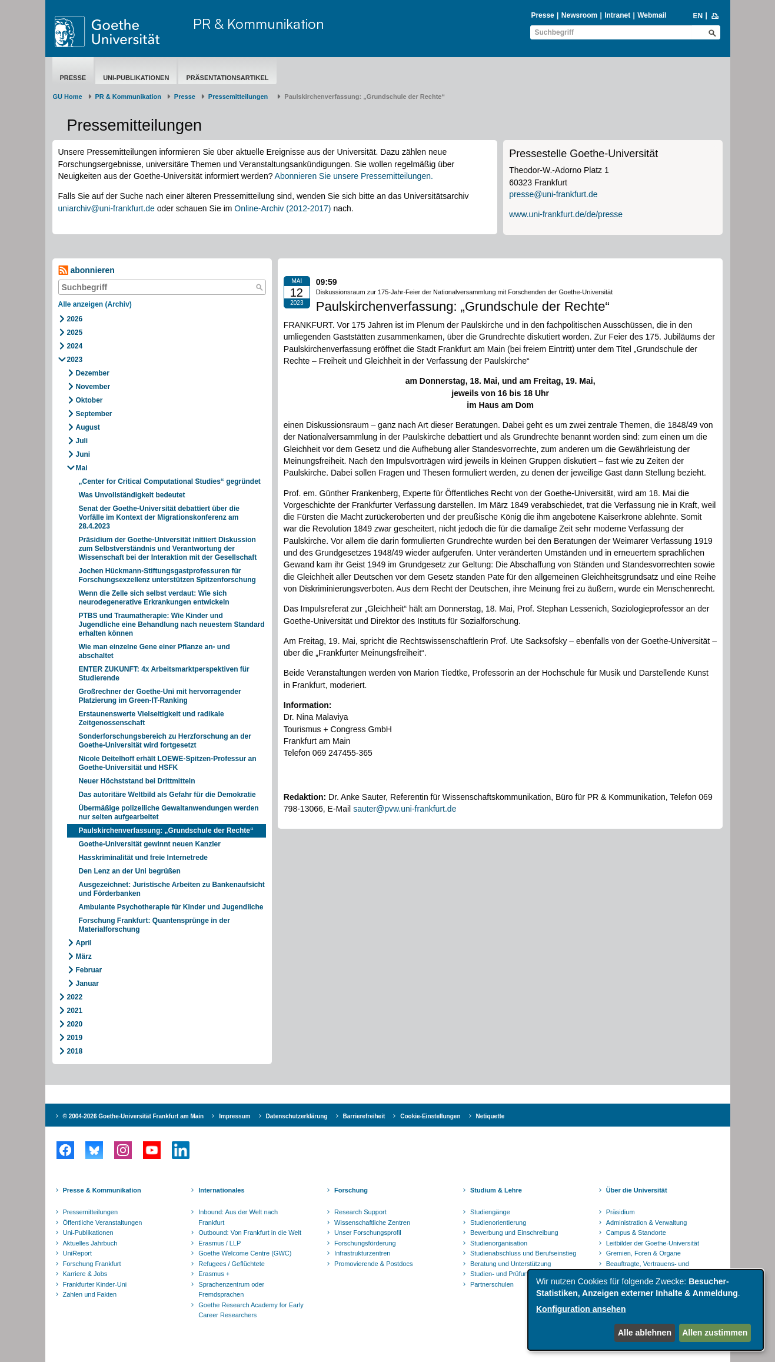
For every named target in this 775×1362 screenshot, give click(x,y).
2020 (75, 1024)
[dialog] (645, 1310)
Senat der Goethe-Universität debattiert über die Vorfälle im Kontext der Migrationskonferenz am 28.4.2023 (159, 517)
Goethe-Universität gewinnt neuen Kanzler (150, 844)
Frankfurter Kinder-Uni (95, 1284)
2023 (75, 360)
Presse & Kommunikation (102, 1190)
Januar (87, 983)
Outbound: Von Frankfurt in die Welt (249, 1232)
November (93, 387)
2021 (75, 1010)
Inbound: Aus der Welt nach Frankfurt (238, 1217)
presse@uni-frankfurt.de (553, 194)
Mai (82, 468)
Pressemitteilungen (90, 1211)
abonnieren (86, 270)
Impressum (234, 1116)
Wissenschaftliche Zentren (372, 1222)
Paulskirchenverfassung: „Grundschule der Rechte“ (166, 830)
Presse (542, 15)
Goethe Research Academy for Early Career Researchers (251, 1310)
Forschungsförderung (365, 1243)
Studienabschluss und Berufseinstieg (523, 1253)
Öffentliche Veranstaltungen (102, 1222)
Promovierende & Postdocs (373, 1263)
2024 (75, 346)
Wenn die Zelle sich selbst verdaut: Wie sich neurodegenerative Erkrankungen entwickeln (154, 597)
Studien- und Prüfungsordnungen (518, 1273)
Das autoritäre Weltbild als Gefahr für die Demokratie (167, 794)
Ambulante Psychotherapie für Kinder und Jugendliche (171, 907)
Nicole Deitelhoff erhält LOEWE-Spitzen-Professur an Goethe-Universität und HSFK (168, 763)
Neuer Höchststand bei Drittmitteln (137, 781)
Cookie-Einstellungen (430, 1116)
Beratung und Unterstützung (510, 1263)
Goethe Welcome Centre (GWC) (244, 1253)
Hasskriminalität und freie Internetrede (143, 857)
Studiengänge (490, 1211)
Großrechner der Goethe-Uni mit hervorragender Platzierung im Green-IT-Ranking (160, 696)
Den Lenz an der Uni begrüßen (130, 871)
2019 (75, 1038)
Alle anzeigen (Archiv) (95, 304)
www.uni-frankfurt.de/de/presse (566, 214)
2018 (75, 1051)
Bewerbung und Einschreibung (514, 1232)
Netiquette (490, 1116)
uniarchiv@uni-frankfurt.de (106, 208)
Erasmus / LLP (219, 1243)
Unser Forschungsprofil (367, 1232)
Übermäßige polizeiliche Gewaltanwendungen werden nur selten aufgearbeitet (169, 812)
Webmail (651, 15)
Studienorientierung (498, 1222)
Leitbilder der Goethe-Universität (652, 1243)
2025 (75, 332)
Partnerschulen (492, 1284)
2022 (75, 997)
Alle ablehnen (644, 1332)
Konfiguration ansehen (581, 1309)
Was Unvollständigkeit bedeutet (132, 495)
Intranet (617, 15)
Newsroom (579, 15)
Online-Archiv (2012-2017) (282, 208)
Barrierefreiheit (364, 1116)
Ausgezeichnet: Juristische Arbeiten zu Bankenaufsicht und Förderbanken (172, 889)
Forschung (351, 1190)
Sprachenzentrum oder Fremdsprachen (231, 1289)
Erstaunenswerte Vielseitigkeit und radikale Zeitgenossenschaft (151, 718)
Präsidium (620, 1211)
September (94, 414)
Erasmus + (213, 1273)
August (88, 427)
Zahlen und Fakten (90, 1294)
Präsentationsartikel (227, 77)
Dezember (92, 373)
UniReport (77, 1253)
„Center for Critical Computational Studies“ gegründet (170, 481)
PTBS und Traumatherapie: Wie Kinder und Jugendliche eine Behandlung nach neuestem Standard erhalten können (172, 624)
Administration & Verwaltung (646, 1222)
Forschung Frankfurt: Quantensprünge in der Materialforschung (154, 925)
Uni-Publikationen (136, 77)
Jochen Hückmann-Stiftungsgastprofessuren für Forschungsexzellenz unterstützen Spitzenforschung (168, 575)
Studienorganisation (498, 1243)
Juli (82, 441)
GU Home (67, 96)
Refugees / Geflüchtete (231, 1263)
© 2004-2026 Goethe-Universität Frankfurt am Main (133, 1116)
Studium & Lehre (496, 1190)
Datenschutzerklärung (297, 1116)
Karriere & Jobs (85, 1273)
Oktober (89, 400)
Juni (83, 454)
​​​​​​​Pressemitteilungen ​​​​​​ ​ (240, 96)
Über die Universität (636, 1190)
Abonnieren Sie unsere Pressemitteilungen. (354, 176)
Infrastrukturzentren (362, 1253)
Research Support (360, 1211)
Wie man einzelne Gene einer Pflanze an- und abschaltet (154, 651)
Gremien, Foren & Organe (643, 1253)
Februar (89, 970)
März (84, 956)
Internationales (221, 1190)
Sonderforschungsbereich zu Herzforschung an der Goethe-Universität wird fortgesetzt (165, 740)
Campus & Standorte (636, 1232)
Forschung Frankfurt (92, 1263)
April (84, 943)
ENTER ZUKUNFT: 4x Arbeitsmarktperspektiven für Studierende (164, 673)
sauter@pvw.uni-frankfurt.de (404, 808)
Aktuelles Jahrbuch (90, 1243)
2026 (75, 319)
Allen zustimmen (714, 1332)
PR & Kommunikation (258, 23)
